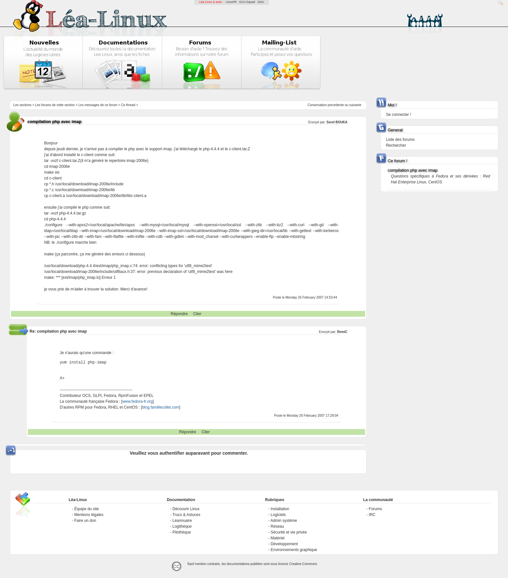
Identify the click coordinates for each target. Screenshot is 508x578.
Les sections (22, 105)
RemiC (342, 332)
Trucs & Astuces (186, 514)
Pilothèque (181, 532)
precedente (336, 105)
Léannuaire (182, 520)
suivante (355, 105)
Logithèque (181, 526)
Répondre (179, 314)
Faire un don (85, 520)
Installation (280, 509)
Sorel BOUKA (337, 122)
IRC (372, 514)
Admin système (284, 520)
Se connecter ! (398, 114)
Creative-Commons (303, 564)
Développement (284, 544)
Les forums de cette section (55, 105)
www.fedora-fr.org (137, 401)
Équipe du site (86, 509)
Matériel (277, 538)
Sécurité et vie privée (289, 532)
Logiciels (278, 514)
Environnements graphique (294, 549)
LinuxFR (231, 2)
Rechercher (396, 145)
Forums (375, 509)
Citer (197, 314)
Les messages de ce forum (97, 105)
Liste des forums (400, 139)
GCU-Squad (247, 2)
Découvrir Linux (185, 509)
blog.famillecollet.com (160, 407)
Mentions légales (88, 514)
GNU (261, 2)
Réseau (277, 526)
